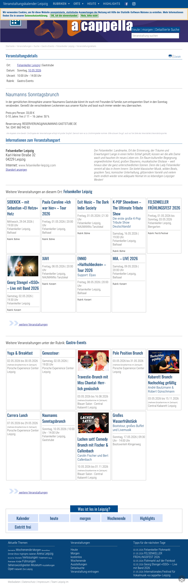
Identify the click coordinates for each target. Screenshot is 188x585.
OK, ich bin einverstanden (64, 15)
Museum (36, 565)
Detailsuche (77, 568)
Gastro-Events (47, 46)
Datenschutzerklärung (36, 15)
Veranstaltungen (24, 46)
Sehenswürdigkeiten (19, 565)
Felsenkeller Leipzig (65, 46)
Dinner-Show (13, 554)
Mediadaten (14, 581)
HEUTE (91, 4)
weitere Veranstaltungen (28, 324)
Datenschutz (28, 581)
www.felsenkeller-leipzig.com (37, 165)
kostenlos (76, 557)
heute (136, 30)
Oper (11, 569)
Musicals (18, 558)
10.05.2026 (34, 70)
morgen (147, 30)
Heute (50, 558)
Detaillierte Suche (167, 30)
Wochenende (24, 550)
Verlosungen (30, 557)
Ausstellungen (48, 565)
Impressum (43, 581)
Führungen (29, 561)
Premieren (11, 562)
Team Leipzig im (59, 581)
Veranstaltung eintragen (85, 571)
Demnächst (11, 550)
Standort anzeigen (16, 169)
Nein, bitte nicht (89, 15)
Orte (77, 4)
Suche (36, 46)
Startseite (10, 46)
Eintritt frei (11, 558)
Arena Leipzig (45, 553)
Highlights (111, 4)
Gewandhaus (46, 550)
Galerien (32, 554)
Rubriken (60, 4)
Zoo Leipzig (28, 569)
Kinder (19, 561)
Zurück (177, 56)
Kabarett (18, 569)
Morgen (37, 549)
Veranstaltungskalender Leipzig (25, 4)
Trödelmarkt (43, 558)
